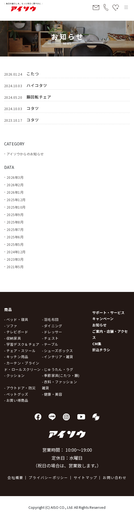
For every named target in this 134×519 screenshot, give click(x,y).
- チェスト (50, 338)
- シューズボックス (57, 350)
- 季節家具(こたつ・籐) (61, 375)
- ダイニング (52, 325)
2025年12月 (16, 199)
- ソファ (10, 325)
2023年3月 (15, 259)
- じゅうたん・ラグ (57, 369)
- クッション (14, 375)
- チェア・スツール (20, 350)
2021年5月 (15, 266)
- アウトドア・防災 (20, 387)
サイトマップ (86, 477)
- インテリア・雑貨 (57, 356)
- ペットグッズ (16, 394)
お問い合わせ (115, 477)
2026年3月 (15, 177)
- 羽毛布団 (50, 319)
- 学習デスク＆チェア (21, 344)
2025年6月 (15, 237)
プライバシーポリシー (48, 477)
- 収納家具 (12, 338)
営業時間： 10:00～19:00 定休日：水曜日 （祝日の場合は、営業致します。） (67, 457)
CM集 (96, 343)
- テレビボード (16, 331)
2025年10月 (16, 207)
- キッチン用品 (16, 356)
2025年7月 (15, 229)
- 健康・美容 (52, 394)
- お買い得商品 (16, 400)
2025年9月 (15, 214)
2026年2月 (15, 184)
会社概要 (15, 477)
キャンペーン (103, 318)
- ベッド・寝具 (16, 319)
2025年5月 (15, 244)
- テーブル (50, 344)
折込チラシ (101, 349)
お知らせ (99, 325)
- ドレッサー (52, 331)
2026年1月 (15, 192)
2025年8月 (15, 222)
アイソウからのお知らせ (25, 153)
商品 (8, 309)
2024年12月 (16, 251)
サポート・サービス (108, 312)
